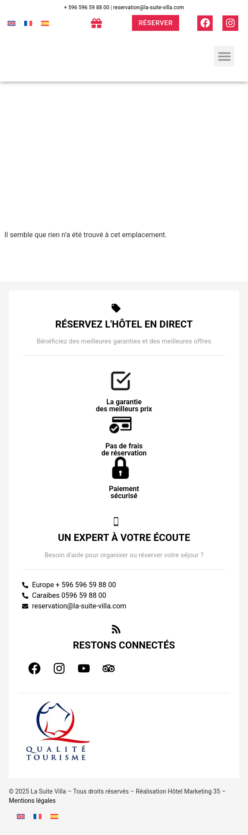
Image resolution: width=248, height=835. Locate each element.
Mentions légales (32, 800)
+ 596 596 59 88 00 (86, 7)
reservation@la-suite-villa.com (148, 7)
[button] (224, 56)
